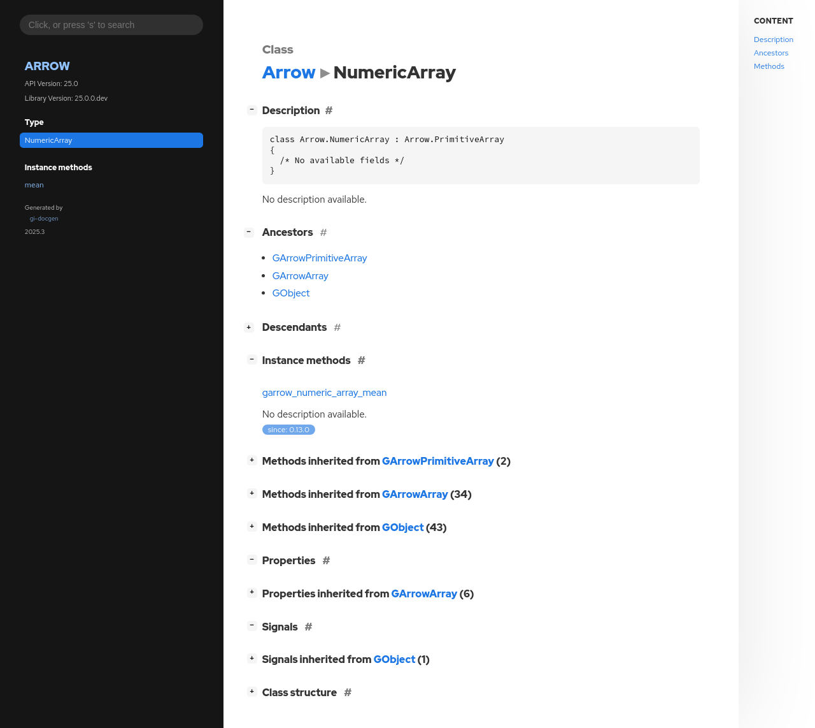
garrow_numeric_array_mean (324, 392)
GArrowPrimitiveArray (320, 258)
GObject (291, 293)
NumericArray (49, 140)
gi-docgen (44, 218)
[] (254, 109)
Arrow (47, 66)
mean (34, 185)
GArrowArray (301, 276)
